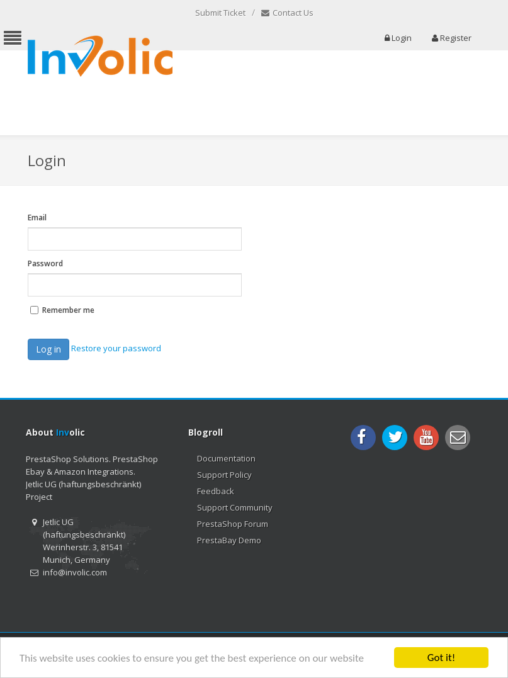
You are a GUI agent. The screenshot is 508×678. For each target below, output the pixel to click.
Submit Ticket (220, 12)
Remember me (68, 310)
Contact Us (287, 13)
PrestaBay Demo (229, 540)
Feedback (215, 491)
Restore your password (116, 348)
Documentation (226, 458)
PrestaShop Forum (232, 523)
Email (37, 217)
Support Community (235, 507)
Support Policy (224, 474)
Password (45, 263)
